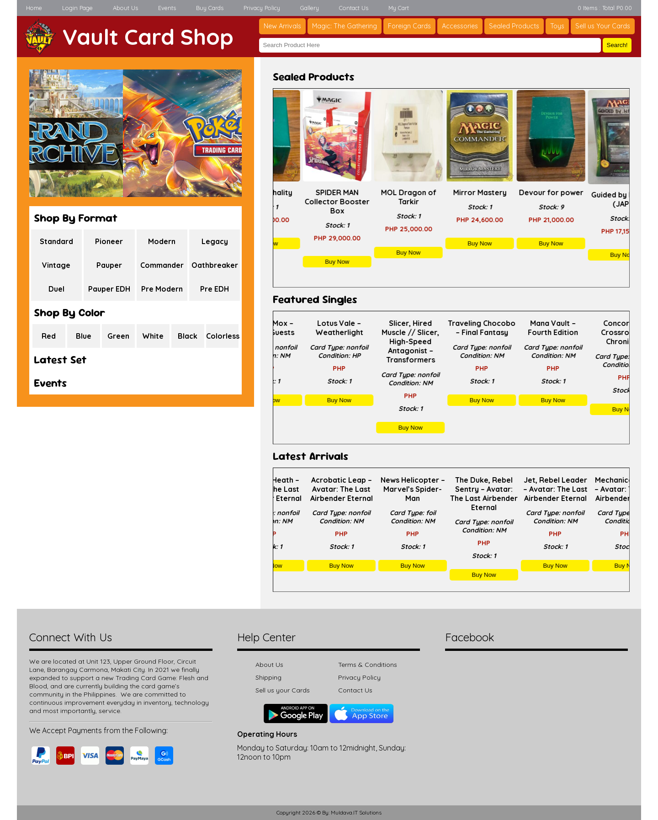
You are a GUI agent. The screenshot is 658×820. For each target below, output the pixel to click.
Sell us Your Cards (602, 26)
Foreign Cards (409, 26)
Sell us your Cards (282, 690)
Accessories (460, 26)
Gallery (309, 7)
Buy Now (309, 243)
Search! (617, 45)
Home (34, 7)
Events (167, 7)
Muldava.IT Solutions (356, 812)
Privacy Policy (262, 7)
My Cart (398, 7)
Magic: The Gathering (344, 26)
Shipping (268, 677)
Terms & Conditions (367, 664)
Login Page (77, 7)
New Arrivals (282, 26)
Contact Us (353, 7)
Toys (557, 26)
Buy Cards (209, 7)
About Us (125, 7)
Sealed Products (514, 26)
